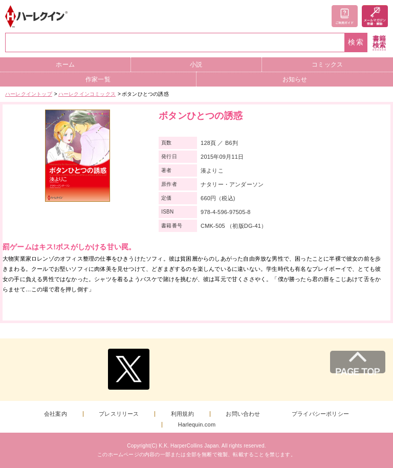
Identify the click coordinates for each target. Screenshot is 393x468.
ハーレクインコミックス (87, 94)
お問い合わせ (243, 414)
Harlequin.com (197, 425)
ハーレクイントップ (28, 94)
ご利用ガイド (345, 16)
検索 (356, 42)
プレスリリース (119, 414)
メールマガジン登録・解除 (375, 16)
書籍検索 (379, 42)
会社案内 (55, 414)
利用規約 (182, 414)
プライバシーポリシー (320, 414)
